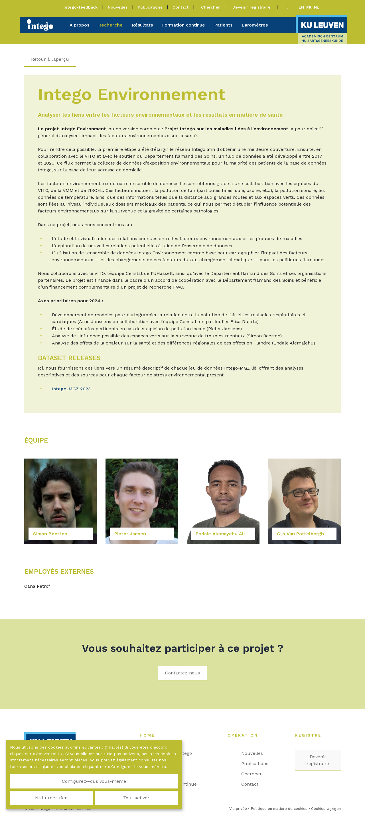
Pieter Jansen (130, 533)
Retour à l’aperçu (50, 59)
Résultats (142, 25)
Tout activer (150, 794)
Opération (245, 735)
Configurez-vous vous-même (37, 794)
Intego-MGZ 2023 (71, 389)
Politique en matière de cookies (279, 808)
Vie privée (238, 808)
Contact (180, 7)
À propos (79, 25)
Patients (223, 25)
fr (309, 7)
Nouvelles (117, 7)
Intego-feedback (81, 7)
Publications (150, 7)
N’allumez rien (94, 794)
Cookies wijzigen (326, 808)
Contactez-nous (182, 673)
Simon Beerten (50, 533)
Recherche (110, 25)
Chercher (210, 7)
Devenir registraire (252, 7)
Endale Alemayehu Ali (220, 533)
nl (316, 7)
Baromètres (255, 25)
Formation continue (183, 25)
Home (150, 735)
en (301, 7)
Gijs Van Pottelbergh (300, 533)
